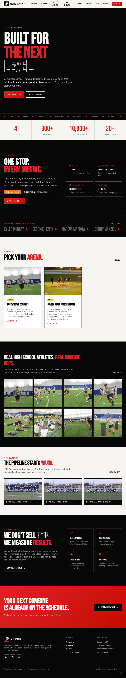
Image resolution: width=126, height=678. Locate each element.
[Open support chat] (120, 672)
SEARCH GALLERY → (115, 472)
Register (117, 4)
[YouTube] (6, 656)
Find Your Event (14, 94)
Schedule (89, 4)
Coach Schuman (67, 4)
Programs (34, 4)
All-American (55, 4)
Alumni (80, 4)
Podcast (105, 4)
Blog (97, 4)
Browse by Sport (14, 201)
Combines (23, 4)
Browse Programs (35, 94)
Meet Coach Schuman (16, 568)
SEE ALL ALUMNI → (116, 224)
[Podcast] (19, 656)
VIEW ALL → (118, 260)
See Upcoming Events (108, 607)
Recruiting (44, 4)
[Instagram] (12, 656)
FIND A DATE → (117, 372)
